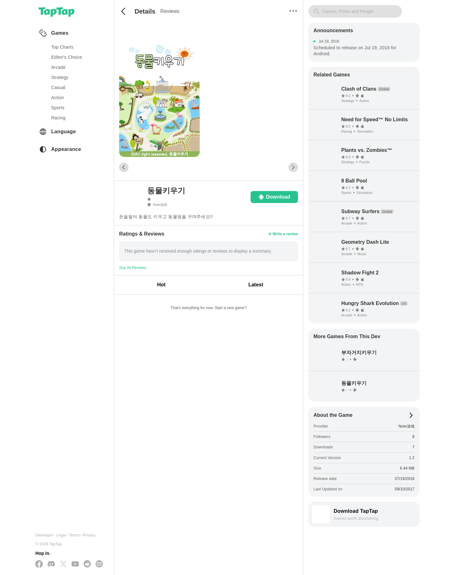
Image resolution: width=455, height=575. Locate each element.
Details (145, 11)
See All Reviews (132, 268)
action (57, 97)
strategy (59, 77)
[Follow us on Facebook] (39, 564)
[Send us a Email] (99, 564)
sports (57, 107)
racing (58, 117)
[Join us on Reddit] (87, 564)
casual (58, 87)
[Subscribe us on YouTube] (75, 564)
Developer (44, 535)
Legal (61, 535)
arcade (58, 67)
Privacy (89, 535)
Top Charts (62, 47)
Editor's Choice (66, 57)
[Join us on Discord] (51, 564)
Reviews (170, 11)
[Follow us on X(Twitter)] (63, 564)
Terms (74, 535)
